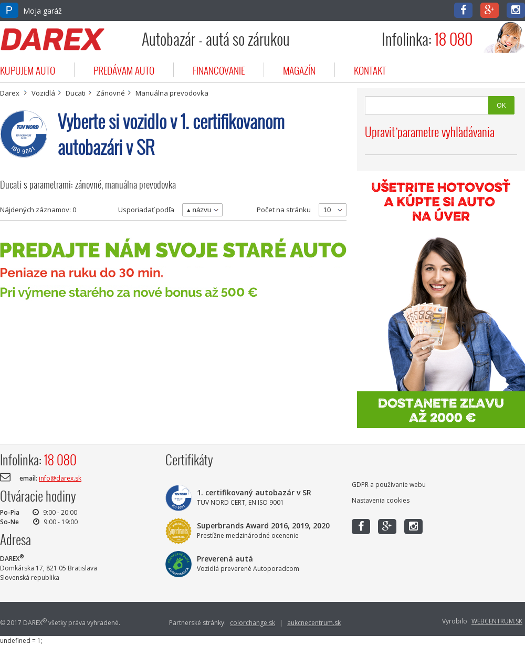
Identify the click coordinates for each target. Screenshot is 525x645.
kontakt (370, 70)
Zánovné (110, 93)
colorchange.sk (252, 622)
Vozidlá (43, 93)
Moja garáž (31, 11)
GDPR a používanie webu (389, 484)
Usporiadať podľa (146, 209)
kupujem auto (27, 70)
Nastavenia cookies (381, 500)
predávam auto (123, 70)
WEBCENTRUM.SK (496, 621)
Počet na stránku (284, 209)
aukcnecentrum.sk (314, 622)
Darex (9, 93)
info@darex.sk (60, 478)
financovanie (219, 70)
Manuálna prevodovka (171, 93)
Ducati (76, 93)
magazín (299, 70)
